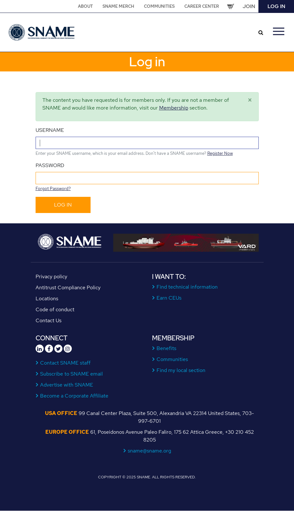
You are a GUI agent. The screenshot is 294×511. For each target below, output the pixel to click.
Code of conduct (55, 309)
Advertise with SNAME (66, 384)
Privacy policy (51, 276)
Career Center (201, 6)
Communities (159, 6)
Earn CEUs (169, 297)
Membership (173, 107)
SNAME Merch (118, 6)
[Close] (249, 100)
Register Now (220, 153)
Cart (230, 6)
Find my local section (181, 370)
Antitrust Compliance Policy (68, 287)
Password (50, 165)
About (85, 6)
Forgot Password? (53, 188)
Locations (47, 298)
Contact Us (48, 320)
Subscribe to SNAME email (71, 373)
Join (249, 6)
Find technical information (187, 286)
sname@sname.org (149, 450)
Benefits (166, 348)
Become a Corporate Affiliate (74, 395)
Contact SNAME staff (65, 362)
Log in (276, 6)
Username (50, 130)
